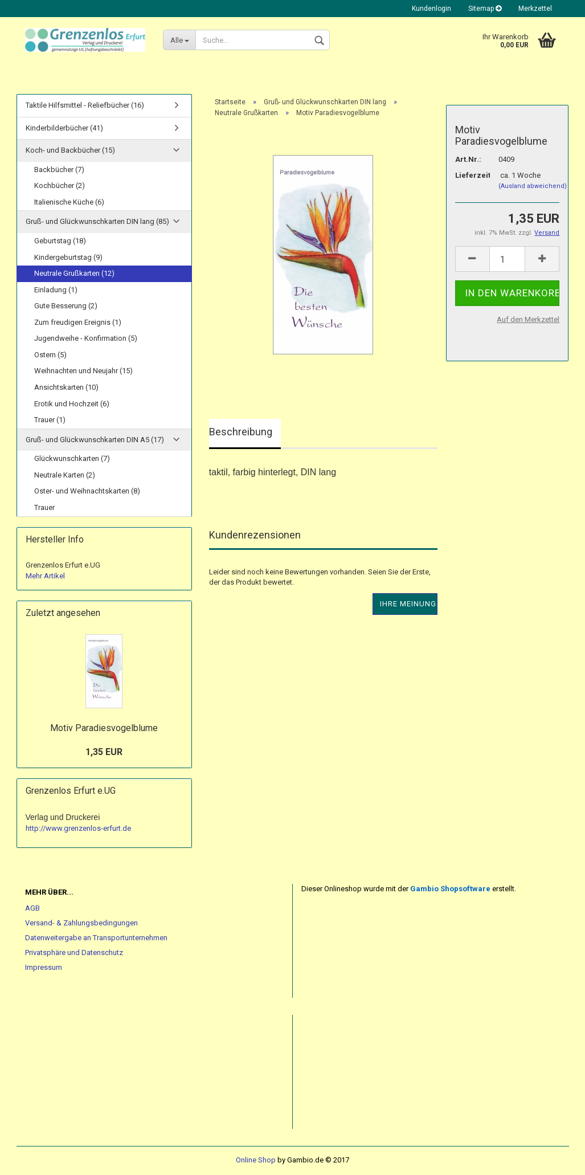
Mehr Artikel (45, 576)
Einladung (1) (55, 289)
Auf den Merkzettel (528, 319)
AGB (32, 908)
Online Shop (256, 1160)
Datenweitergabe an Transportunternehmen (96, 937)
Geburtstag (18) (60, 240)
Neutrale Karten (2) (64, 475)
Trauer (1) (50, 419)
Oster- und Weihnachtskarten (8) (87, 491)
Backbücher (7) (59, 169)
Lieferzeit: (468, 175)
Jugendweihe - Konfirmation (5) (85, 338)
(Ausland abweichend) (532, 186)
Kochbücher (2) (59, 185)
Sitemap (484, 9)
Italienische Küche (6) (69, 202)
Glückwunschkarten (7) (72, 458)
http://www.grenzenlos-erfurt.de (78, 828)
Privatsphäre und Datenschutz (74, 952)
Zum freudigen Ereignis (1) (77, 322)
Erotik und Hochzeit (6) (71, 403)
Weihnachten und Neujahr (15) (83, 370)
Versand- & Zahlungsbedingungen (81, 923)
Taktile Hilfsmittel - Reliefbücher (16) (85, 105)
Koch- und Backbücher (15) (70, 150)
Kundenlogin (431, 9)
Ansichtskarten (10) (66, 387)
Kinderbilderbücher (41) (64, 128)
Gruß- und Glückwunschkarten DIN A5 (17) (95, 439)
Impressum (43, 967)
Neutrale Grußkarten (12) (74, 273)
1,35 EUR (103, 751)
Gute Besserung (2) (65, 305)
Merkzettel (535, 9)
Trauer (44, 507)
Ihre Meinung (408, 603)
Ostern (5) (50, 354)
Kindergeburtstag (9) (68, 257)
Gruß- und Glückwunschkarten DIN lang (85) (97, 221)
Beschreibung (240, 432)
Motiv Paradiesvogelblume (104, 728)
